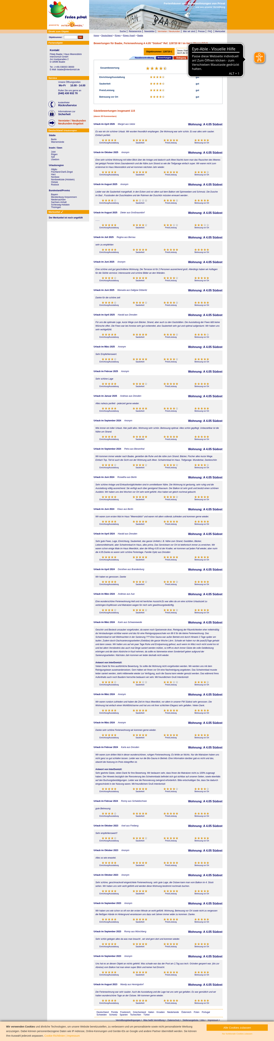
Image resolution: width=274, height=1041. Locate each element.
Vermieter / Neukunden (169, 31)
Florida (114, 1012)
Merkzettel (220, 31)
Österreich (186, 1012)
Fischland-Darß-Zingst (62, 172)
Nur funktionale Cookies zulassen (237, 1034)
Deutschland (103, 1012)
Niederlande (173, 1012)
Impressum (213, 1020)
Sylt (53, 157)
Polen (196, 1012)
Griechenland (139, 1012)
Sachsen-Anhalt (59, 202)
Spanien (124, 1014)
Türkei (146, 1014)
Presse (201, 31)
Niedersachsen (58, 199)
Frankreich (125, 1012)
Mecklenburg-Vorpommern (64, 197)
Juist (53, 152)
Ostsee (54, 182)
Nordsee (55, 177)
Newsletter (149, 31)
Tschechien (135, 1014)
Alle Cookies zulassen (237, 1027)
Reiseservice (135, 31)
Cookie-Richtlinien (54, 1035)
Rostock (55, 184)
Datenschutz (174, 1020)
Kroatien (161, 1012)
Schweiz (113, 1014)
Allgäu (54, 169)
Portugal (206, 1012)
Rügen (54, 154)
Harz (53, 174)
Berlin (54, 139)
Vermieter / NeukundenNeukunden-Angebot (72, 122)
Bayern (54, 194)
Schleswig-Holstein (60, 204)
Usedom (55, 159)
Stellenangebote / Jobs (193, 1020)
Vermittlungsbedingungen (128, 1020)
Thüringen (56, 207)
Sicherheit (64, 114)
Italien (151, 1012)
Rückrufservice (67, 105)
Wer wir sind (189, 31)
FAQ (210, 31)
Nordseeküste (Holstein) (63, 179)
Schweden (102, 1014)
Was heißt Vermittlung (154, 1020)
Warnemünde (57, 142)
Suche (123, 31)
